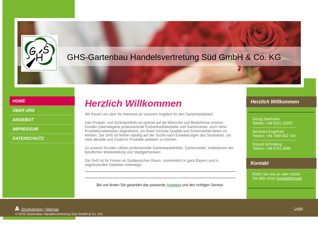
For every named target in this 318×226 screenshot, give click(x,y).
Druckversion (29, 209)
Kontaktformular (289, 178)
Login (298, 208)
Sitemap (52, 209)
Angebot (173, 185)
